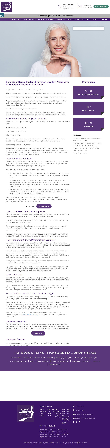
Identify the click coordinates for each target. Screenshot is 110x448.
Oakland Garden (55, 364)
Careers (88, 19)
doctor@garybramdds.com (82, 414)
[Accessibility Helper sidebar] (2, 15)
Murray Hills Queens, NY (44, 358)
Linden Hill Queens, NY (60, 361)
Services (52, 19)
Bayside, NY (27, 358)
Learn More (38, 333)
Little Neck (96, 361)
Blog (83, 19)
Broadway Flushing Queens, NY (86, 358)
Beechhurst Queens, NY (18, 361)
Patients (20, 19)
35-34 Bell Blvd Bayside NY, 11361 (68, 7)
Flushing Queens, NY (63, 358)
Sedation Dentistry (30, 19)
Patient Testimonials (73, 19)
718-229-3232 (87, 7)
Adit (85, 443)
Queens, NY (15, 358)
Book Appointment (101, 6)
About (14, 19)
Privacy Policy (54, 443)
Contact (95, 19)
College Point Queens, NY (39, 361)
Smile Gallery (61, 19)
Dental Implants (43, 19)
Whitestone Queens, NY (80, 361)
